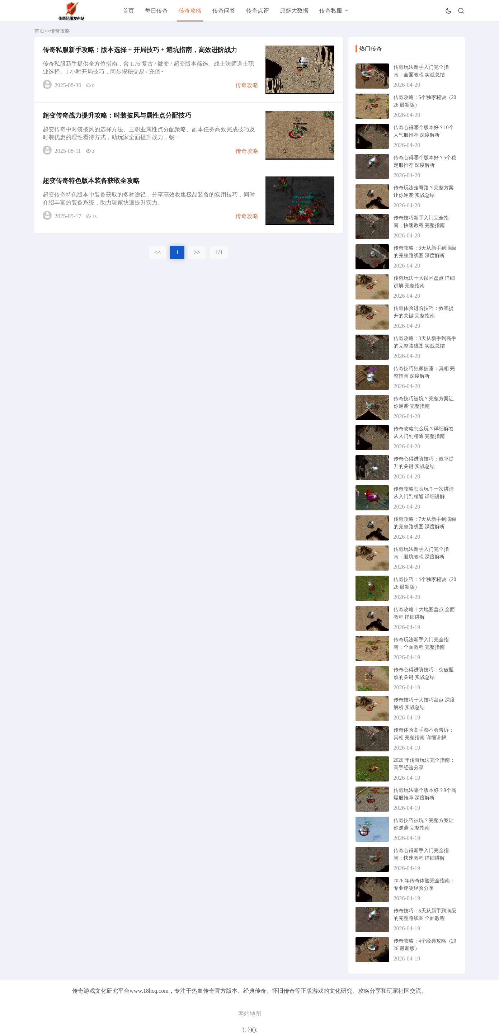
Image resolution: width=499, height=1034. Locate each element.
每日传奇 (156, 11)
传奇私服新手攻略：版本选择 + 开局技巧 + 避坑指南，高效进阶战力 (140, 50)
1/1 (218, 256)
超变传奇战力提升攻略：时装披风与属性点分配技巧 (117, 117)
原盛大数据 (294, 11)
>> (197, 256)
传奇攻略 (190, 11)
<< (157, 256)
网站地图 (249, 1014)
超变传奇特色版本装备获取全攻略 (91, 184)
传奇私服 (330, 11)
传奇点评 (257, 11)
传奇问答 (223, 11)
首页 (128, 11)
